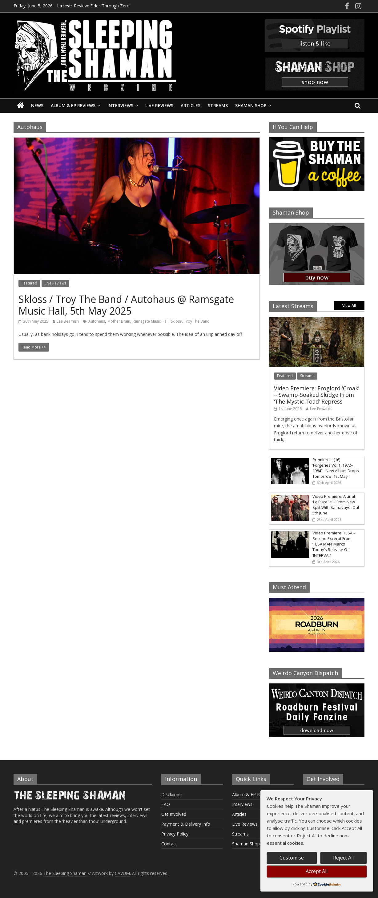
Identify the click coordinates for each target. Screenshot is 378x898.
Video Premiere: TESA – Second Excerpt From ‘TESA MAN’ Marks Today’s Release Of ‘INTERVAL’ (334, 544)
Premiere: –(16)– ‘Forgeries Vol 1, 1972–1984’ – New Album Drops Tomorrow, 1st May (335, 468)
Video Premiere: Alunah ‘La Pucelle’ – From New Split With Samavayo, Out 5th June (335, 504)
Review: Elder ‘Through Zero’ (102, 6)
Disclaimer (171, 794)
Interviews (120, 105)
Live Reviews (159, 105)
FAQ (165, 804)
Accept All (317, 871)
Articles (190, 105)
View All (349, 305)
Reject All (343, 857)
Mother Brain (118, 321)
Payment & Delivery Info (185, 824)
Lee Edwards (321, 408)
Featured (29, 283)
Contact (169, 844)
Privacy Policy (174, 834)
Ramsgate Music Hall (150, 321)
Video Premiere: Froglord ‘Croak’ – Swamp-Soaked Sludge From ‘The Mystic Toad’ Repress (316, 395)
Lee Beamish (68, 321)
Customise (291, 857)
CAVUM (122, 873)
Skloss (176, 321)
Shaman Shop (250, 105)
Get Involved (173, 814)
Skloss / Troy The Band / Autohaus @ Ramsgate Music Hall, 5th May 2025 (126, 304)
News (37, 105)
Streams (218, 105)
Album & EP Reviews (73, 105)
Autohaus (96, 321)
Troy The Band (197, 321)
